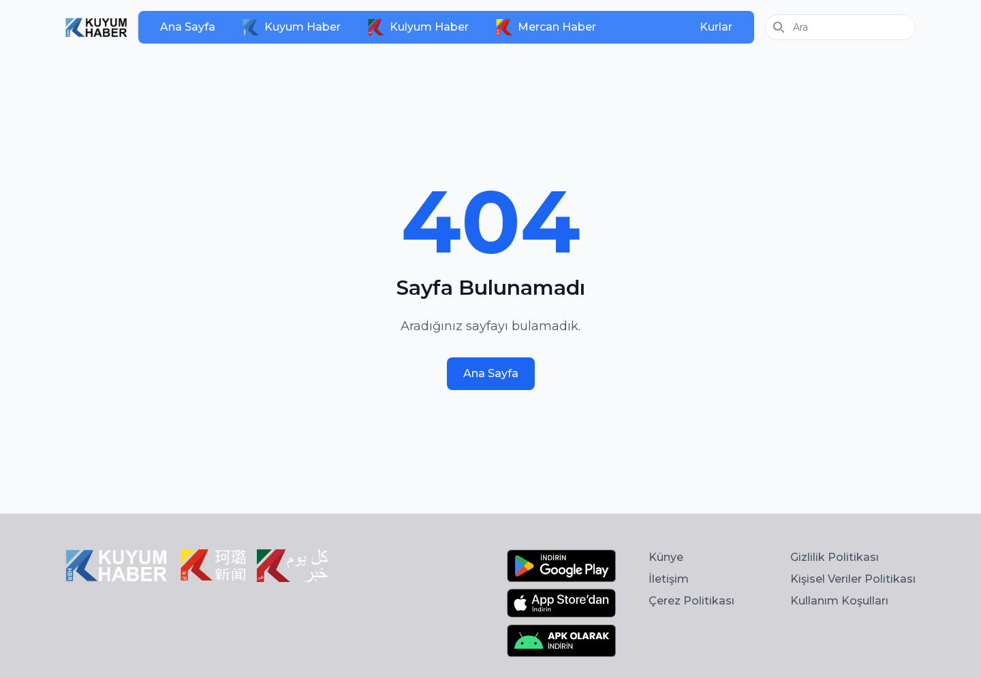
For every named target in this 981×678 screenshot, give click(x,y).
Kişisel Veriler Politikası (853, 578)
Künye (666, 557)
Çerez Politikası (691, 600)
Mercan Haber (546, 27)
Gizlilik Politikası (834, 557)
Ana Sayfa (187, 26)
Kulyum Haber (418, 27)
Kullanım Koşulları (839, 600)
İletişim (669, 578)
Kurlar (716, 26)
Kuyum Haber (292, 27)
